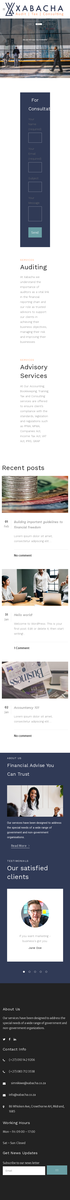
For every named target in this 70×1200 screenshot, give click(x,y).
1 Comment (21, 648)
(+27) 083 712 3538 (22, 1071)
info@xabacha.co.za (22, 1095)
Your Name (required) (35, 130)
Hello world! (23, 615)
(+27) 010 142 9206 (22, 1060)
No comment (23, 555)
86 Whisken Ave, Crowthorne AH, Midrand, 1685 (36, 1109)
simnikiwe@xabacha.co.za (28, 1083)
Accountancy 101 (26, 708)
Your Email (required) (35, 159)
